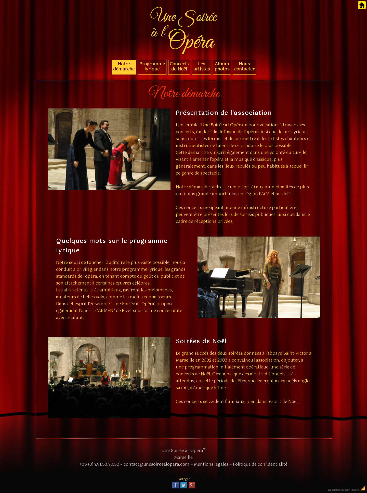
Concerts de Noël (179, 66)
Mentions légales (211, 464)
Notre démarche (124, 66)
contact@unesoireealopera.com (156, 464)
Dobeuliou (334, 489)
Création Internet (353, 489)
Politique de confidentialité (260, 464)
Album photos (222, 66)
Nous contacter (244, 66)
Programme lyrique (152, 66)
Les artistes (201, 66)
